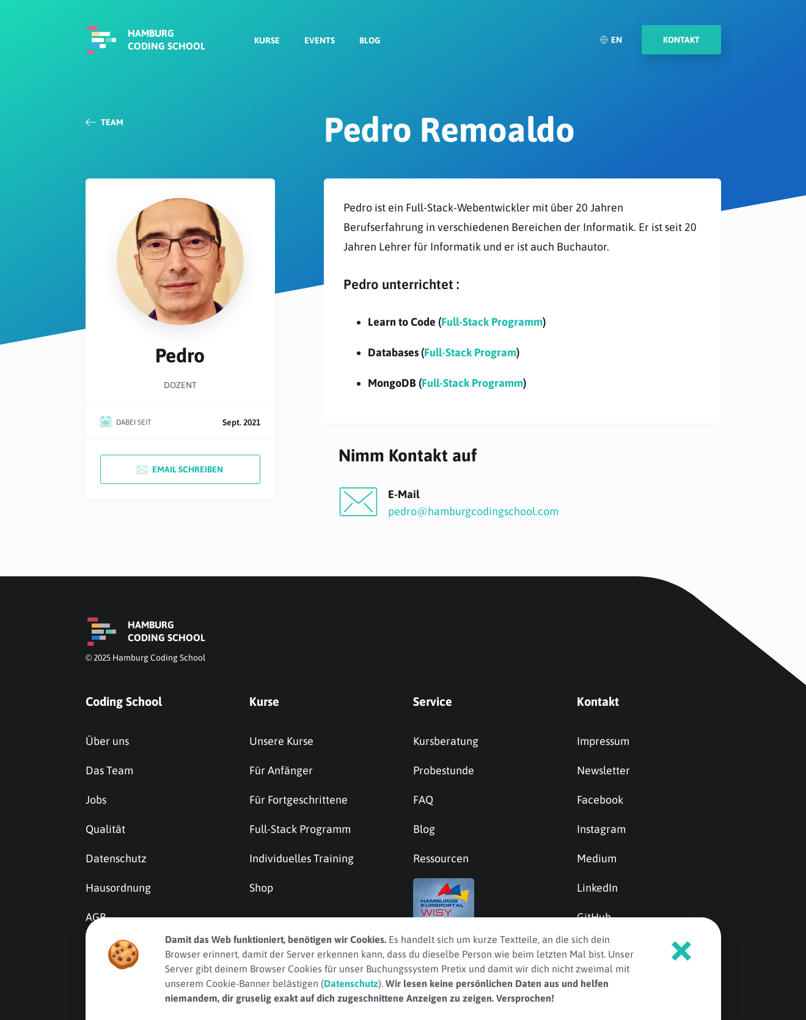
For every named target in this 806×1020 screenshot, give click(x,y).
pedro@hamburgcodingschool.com (473, 511)
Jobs (96, 799)
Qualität (105, 829)
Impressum (603, 741)
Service (432, 701)
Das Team (109, 770)
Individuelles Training (301, 858)
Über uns (107, 741)
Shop (261, 887)
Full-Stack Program (470, 352)
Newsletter (603, 770)
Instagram (601, 829)
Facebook (600, 799)
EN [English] (610, 40)
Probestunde (443, 770)
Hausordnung (118, 887)
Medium (597, 858)
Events (319, 40)
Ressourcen (441, 858)
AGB (96, 917)
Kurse (267, 40)
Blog (369, 40)
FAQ (423, 799)
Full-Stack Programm (492, 321)
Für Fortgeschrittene (298, 799)
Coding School (124, 701)
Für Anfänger (281, 770)
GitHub (594, 917)
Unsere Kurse (281, 741)
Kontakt (598, 701)
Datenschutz (116, 858)
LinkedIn (597, 887)
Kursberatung (445, 741)
